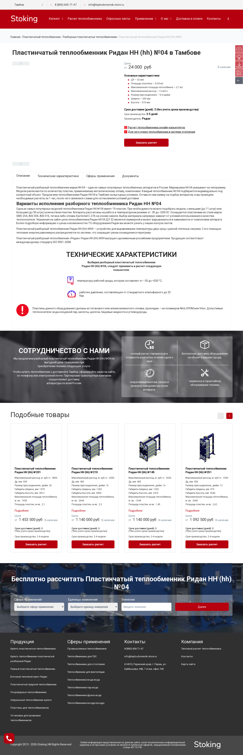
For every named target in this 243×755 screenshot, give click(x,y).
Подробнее (22, 510)
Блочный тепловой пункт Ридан (28, 676)
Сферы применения (100, 176)
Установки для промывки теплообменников (25, 718)
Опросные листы (118, 18)
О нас (164, 18)
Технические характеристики (58, 176)
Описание (23, 175)
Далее (202, 606)
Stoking (42, 744)
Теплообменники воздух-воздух (85, 703)
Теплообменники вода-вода (83, 679)
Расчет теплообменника (85, 18)
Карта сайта (188, 664)
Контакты (214, 18)
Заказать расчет (146, 142)
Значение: (128, 599)
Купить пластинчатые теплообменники (33, 648)
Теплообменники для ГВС (82, 656)
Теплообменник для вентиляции (86, 672)
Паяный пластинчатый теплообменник (32, 668)
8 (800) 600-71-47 (66, 4)
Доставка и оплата (189, 18)
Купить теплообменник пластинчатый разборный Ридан (32, 659)
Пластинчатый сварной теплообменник (33, 684)
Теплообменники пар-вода (82, 687)
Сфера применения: (28, 599)
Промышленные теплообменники (87, 648)
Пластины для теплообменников (29, 707)
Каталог (54, 18)
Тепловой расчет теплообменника (201, 648)
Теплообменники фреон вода (84, 695)
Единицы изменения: (83, 599)
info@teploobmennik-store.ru (140, 656)
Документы (130, 176)
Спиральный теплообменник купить (31, 700)
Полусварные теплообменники (28, 692)
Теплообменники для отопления (86, 664)
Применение (144, 18)
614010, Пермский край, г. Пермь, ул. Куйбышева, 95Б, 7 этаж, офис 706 (145, 666)
